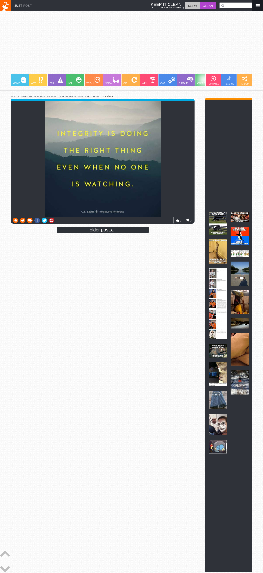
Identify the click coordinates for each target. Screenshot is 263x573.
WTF (37, 81)
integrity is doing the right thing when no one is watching (60, 96)
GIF (130, 81)
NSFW (112, 81)
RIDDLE (186, 81)
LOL (75, 81)
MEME (19, 81)
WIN (149, 81)
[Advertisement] (119, 44)
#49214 (15, 96)
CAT (167, 81)
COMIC (204, 81)
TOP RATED (213, 80)
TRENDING (228, 80)
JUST (23, 5)
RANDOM (244, 80)
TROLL (93, 81)
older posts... (103, 229)
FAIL (56, 81)
